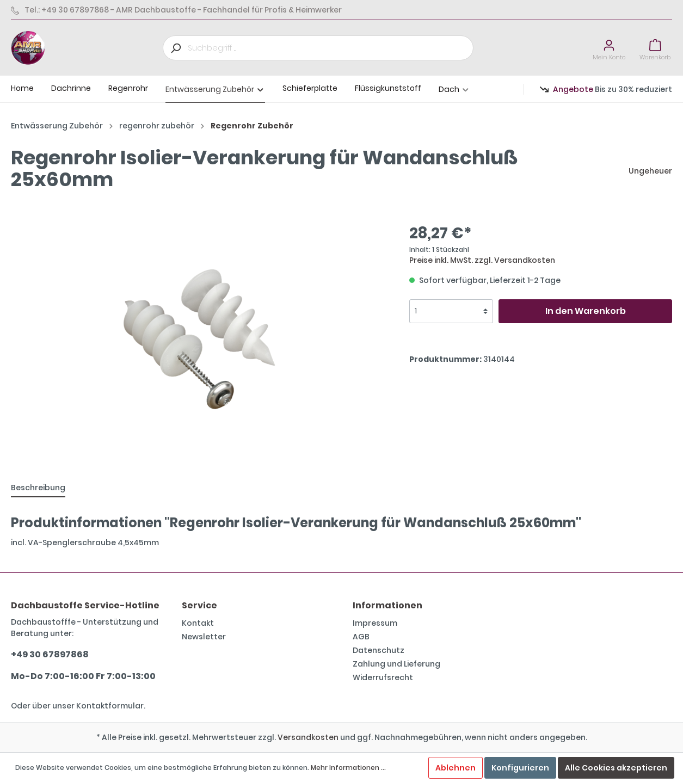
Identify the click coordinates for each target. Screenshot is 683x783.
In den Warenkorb (585, 311)
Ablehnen (455, 767)
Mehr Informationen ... (348, 767)
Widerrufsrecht (383, 677)
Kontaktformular (110, 705)
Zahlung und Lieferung (396, 663)
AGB (361, 636)
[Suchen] (175, 47)
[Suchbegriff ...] (330, 47)
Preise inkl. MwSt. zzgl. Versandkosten (482, 260)
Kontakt (198, 623)
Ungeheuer (650, 170)
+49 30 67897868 (50, 654)
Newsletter (204, 636)
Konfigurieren (520, 767)
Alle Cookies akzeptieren (616, 767)
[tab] (38, 487)
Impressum (375, 623)
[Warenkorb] (655, 48)
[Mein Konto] (609, 48)
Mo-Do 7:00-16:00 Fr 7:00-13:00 (83, 676)
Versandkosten (308, 737)
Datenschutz (378, 650)
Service (199, 605)
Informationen (387, 605)
